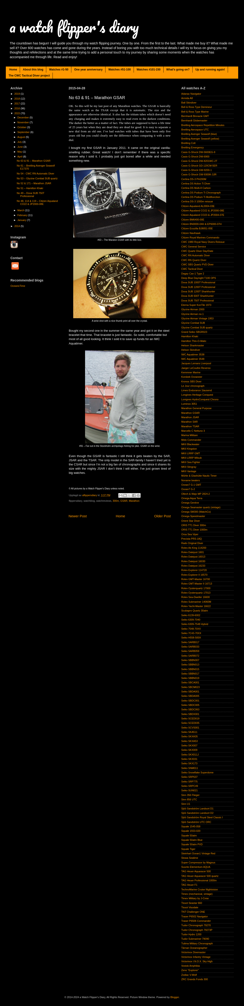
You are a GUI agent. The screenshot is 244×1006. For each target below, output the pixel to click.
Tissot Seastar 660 (191, 903)
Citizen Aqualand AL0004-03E (197, 206)
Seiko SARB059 (190, 651)
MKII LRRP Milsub (191, 457)
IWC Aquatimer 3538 (192, 354)
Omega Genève (190, 502)
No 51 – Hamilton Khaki (30, 188)
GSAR (124, 500)
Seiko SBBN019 (190, 678)
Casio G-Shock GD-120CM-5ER (199, 165)
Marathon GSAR (190, 412)
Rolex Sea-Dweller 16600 (195, 597)
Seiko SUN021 (189, 790)
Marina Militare (189, 435)
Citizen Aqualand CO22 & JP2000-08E (202, 210)
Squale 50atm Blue (191, 840)
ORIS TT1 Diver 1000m (194, 529)
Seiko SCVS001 (190, 727)
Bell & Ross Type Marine (195, 111)
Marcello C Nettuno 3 (193, 430)
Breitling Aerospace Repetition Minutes (202, 125)
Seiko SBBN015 (190, 669)
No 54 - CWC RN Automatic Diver (35, 173)
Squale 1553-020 (190, 830)
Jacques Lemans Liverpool (196, 363)
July (20, 141)
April (20, 156)
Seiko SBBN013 (190, 664)
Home (13, 69)
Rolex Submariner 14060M (196, 601)
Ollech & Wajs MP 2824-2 (195, 493)
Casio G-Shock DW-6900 (195, 156)
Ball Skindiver (188, 102)
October (22, 127)
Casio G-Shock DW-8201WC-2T (199, 161)
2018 (17, 98)
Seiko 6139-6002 (190, 615)
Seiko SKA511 (189, 732)
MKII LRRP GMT (190, 453)
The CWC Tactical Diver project (29, 75)
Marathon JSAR (190, 417)
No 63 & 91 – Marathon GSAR (33, 160)
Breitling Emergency (192, 147)
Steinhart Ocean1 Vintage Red (198, 853)
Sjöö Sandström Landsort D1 (197, 808)
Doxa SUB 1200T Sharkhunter (198, 291)
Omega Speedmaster (193, 516)
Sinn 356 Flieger (190, 795)
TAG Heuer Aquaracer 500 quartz (199, 876)
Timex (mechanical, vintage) (197, 893)
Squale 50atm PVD (192, 844)
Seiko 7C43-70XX (191, 633)
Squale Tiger (188, 849)
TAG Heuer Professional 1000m (199, 880)
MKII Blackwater (190, 444)
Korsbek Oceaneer (191, 376)
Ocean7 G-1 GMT (191, 484)
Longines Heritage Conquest (197, 394)
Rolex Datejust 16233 (193, 565)
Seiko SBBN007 (190, 660)
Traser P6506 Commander (196, 920)
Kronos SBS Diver (191, 381)
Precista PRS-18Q (191, 538)
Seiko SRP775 (189, 781)
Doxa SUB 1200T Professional (198, 287)
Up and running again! (210, 69)
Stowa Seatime (189, 857)
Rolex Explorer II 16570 (194, 574)
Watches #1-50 (58, 69)
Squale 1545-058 (190, 826)
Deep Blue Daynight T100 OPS (198, 278)
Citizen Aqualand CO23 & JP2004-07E (202, 215)
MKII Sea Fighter (190, 462)
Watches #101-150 (149, 69)
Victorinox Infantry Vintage (196, 957)
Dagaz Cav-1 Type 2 (192, 273)
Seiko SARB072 (190, 655)
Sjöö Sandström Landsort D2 (197, 813)
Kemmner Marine (191, 372)
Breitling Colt (188, 143)
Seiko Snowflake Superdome (197, 772)
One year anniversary (88, 69)
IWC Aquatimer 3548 (192, 359)
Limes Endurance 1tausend (196, 390)
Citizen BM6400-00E (192, 219)
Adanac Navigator (191, 93)
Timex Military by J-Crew (195, 898)
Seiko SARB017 (190, 642)
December (23, 117)
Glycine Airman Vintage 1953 (197, 318)
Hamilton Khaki (189, 336)
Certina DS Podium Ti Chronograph (201, 192)
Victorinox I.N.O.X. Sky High (197, 961)
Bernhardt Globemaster (194, 120)
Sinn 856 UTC (189, 799)
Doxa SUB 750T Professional (197, 300)
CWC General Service (193, 246)
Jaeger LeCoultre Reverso (196, 368)
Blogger (174, 997)
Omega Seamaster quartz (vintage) (201, 507)
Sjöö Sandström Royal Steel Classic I (202, 817)
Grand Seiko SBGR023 (194, 332)
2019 (17, 93)
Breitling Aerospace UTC (195, 129)
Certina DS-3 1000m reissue (197, 201)
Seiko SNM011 (189, 768)
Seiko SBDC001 (190, 700)
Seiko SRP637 (189, 776)
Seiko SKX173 (189, 763)
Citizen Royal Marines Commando (200, 237)
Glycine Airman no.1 (192, 314)
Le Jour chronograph (192, 385)
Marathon (134, 500)
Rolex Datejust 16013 (193, 556)
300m (116, 500)
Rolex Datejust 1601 (192, 552)
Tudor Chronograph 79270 (196, 925)
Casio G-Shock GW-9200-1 (196, 170)
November (23, 122)
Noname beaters (190, 480)
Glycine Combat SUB (193, 322)
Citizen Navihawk (191, 233)
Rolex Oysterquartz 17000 (195, 588)
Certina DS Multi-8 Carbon (196, 188)
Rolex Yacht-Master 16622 (196, 606)
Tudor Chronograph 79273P (196, 930)
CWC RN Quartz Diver (193, 260)
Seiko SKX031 (189, 759)
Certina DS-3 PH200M (193, 179)
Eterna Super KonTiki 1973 (196, 305)
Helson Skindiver (190, 349)
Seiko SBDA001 (190, 691)
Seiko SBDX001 (190, 714)
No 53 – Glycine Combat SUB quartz (37, 178)
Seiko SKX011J (190, 754)
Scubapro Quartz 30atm (194, 610)
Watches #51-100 (119, 69)
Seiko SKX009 (189, 750)
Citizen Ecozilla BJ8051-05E (197, 228)
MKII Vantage (188, 471)
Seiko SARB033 (190, 646)
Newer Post (78, 516)
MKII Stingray (188, 466)
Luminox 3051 (189, 403)
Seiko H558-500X (191, 637)
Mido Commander (191, 439)
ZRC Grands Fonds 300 (194, 979)
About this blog (33, 69)
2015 (17, 113)
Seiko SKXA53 (189, 741)
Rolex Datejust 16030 (193, 561)
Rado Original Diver (192, 543)
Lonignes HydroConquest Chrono (199, 399)
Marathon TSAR (190, 426)
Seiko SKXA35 (189, 736)
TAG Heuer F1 (189, 884)
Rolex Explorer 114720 (194, 570)
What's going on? (178, 69)
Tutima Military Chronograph (197, 943)
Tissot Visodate (189, 907)
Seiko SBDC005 (190, 705)
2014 (17, 226)
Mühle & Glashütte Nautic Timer (199, 475)
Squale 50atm (189, 835)
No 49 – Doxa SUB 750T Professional (30, 194)
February (22, 215)
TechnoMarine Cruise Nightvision (199, 889)
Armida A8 (187, 98)
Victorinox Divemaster (193, 952)
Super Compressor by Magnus (198, 862)
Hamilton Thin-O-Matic (193, 341)
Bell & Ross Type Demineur (196, 107)
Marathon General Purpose (196, 408)
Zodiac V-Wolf (189, 974)
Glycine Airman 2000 (192, 309)
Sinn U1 (185, 803)
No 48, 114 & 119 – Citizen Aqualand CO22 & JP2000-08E (37, 202)
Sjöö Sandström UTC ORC (196, 822)
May (20, 151)
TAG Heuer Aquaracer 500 (196, 871)
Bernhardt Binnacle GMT (195, 116)
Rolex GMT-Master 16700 (195, 579)
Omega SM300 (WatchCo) (196, 511)
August (21, 137)
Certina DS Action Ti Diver (195, 183)
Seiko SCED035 (190, 723)
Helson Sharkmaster (192, 345)
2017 (17, 103)
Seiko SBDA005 (190, 696)
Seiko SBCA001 (190, 682)
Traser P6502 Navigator (194, 916)
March (21, 210)
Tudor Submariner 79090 (195, 938)
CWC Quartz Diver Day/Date (197, 251)
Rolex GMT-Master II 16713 (196, 583)
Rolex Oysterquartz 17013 (195, 592)
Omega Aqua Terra (191, 498)
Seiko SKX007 (189, 745)
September (23, 132)
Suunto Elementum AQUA (195, 867)
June (20, 146)
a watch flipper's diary (74, 26)
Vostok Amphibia (190, 965)
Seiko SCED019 (190, 718)
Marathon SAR (189, 421)
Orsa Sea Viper (189, 534)
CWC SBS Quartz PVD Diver (197, 264)
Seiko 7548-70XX (191, 628)
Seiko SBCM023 (190, 687)
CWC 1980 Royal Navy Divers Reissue (203, 242)
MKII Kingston (189, 448)
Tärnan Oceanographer (194, 947)
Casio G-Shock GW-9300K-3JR (199, 174)
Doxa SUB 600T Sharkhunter (197, 295)
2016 (17, 108)
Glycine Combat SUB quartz (197, 327)
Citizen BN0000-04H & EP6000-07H (201, 224)
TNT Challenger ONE (193, 911)
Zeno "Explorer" (190, 970)
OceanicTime (17, 285)
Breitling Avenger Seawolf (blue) (199, 134)
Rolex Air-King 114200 (193, 547)
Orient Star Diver (190, 520)
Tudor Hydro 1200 (191, 934)
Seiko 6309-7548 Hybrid (194, 624)
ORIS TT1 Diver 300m (193, 525)
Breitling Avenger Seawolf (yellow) (200, 138)
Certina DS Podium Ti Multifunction (200, 197)
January (22, 220)
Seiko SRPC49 (189, 786)
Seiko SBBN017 (190, 673)
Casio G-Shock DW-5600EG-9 (198, 152)
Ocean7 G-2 (188, 489)
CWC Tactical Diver (192, 268)
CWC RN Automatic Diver (195, 255)
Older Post (162, 516)
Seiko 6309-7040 (190, 619)
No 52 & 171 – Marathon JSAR (34, 183)
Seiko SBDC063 (190, 709)
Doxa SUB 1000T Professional (198, 282)
